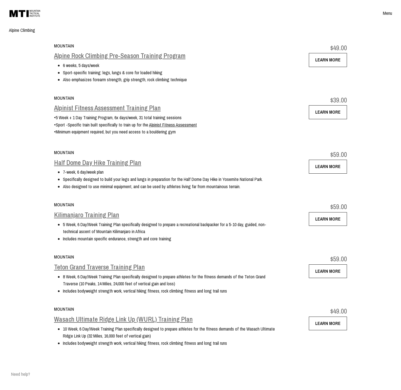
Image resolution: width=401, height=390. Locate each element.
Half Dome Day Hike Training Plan (97, 163)
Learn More (328, 60)
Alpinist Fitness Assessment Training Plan (107, 108)
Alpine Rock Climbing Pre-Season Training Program (119, 56)
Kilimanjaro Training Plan (86, 215)
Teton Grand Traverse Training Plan (99, 267)
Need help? (20, 374)
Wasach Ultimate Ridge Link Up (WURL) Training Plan (123, 319)
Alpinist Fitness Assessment (173, 125)
